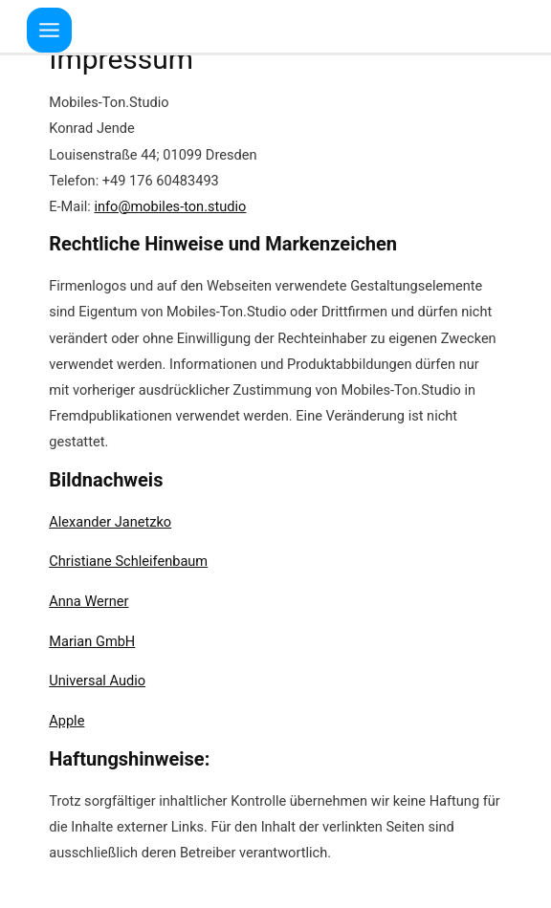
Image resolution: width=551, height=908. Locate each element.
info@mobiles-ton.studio (170, 206)
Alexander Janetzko (110, 521)
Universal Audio (97, 680)
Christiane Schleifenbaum (128, 561)
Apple (66, 720)
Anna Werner (88, 601)
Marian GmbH (92, 641)
